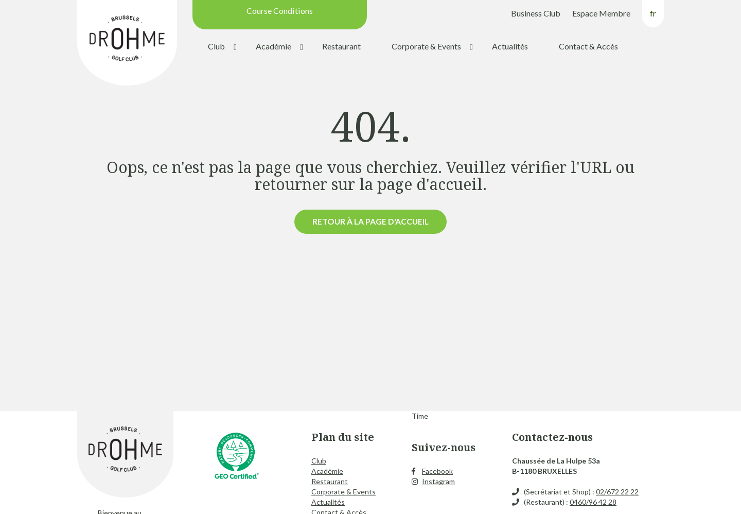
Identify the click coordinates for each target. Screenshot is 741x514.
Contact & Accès (588, 46)
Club (216, 46)
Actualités (510, 46)
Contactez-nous (552, 437)
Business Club (535, 13)
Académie (273, 46)
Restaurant (341, 46)
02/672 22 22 (617, 491)
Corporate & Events (426, 46)
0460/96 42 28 (593, 502)
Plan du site (342, 437)
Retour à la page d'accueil (370, 221)
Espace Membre (601, 13)
